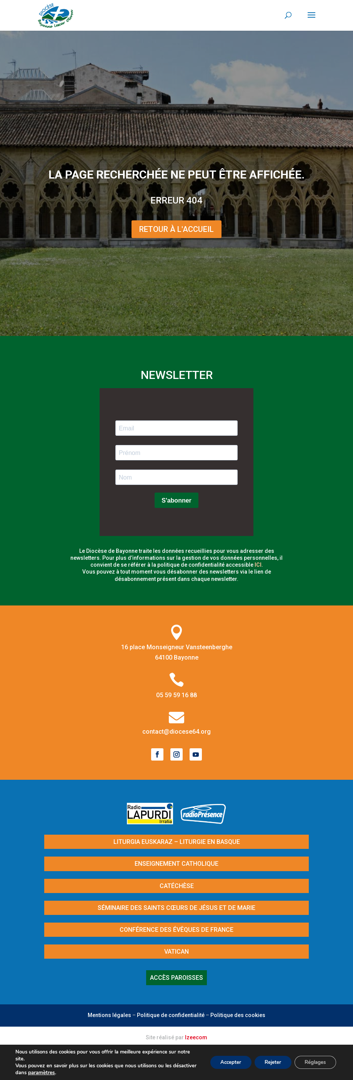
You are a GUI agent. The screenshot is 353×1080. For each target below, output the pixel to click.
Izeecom (196, 1037)
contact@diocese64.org (176, 731)
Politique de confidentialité (171, 1015)
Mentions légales (109, 1015)
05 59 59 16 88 (176, 695)
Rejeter (267, 1062)
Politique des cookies (237, 1015)
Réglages (313, 1062)
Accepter (221, 1062)
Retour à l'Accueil (176, 229)
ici (258, 565)
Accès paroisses (176, 977)
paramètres (66, 1072)
